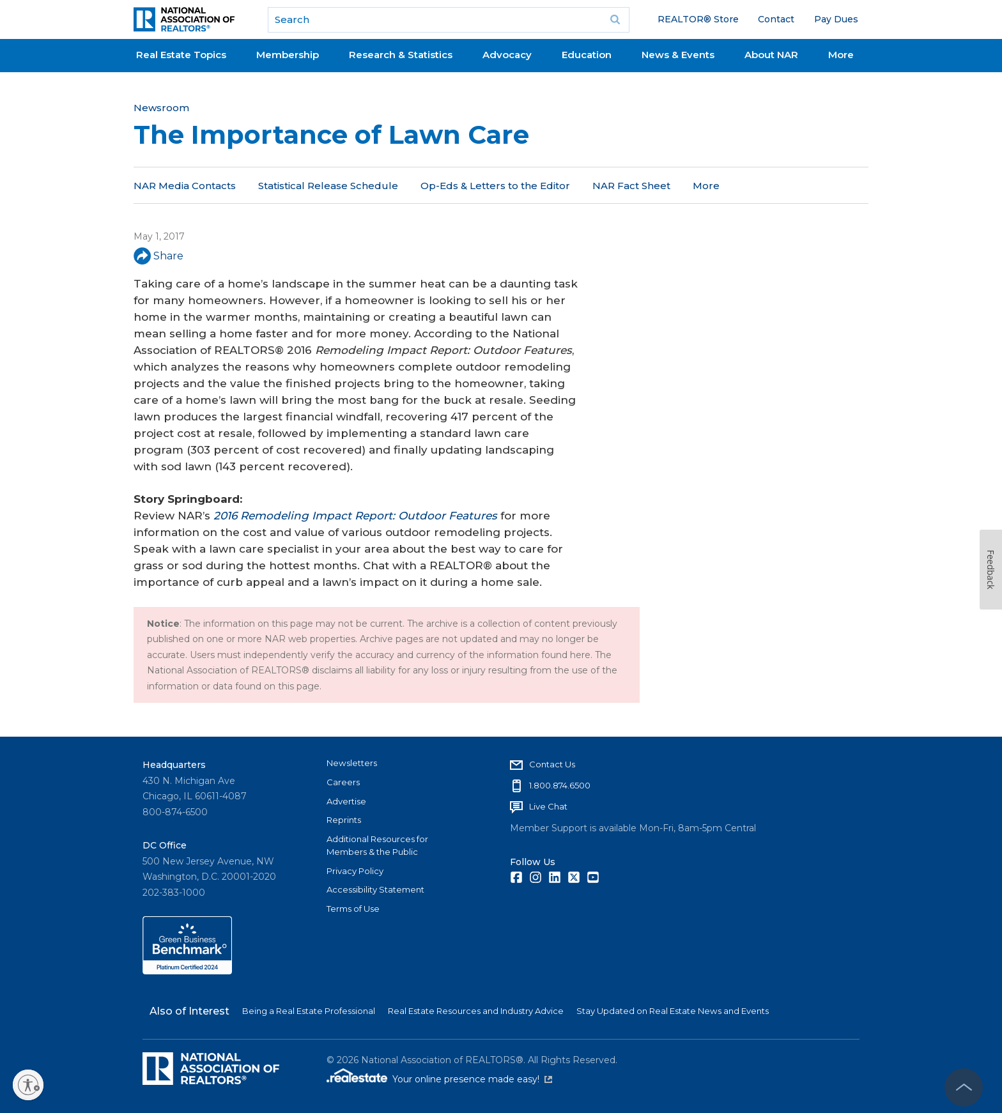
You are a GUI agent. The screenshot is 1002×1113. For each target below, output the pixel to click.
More (841, 55)
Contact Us (552, 764)
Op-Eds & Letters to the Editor (495, 186)
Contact (776, 19)
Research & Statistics (400, 55)
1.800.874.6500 (559, 785)
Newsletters (352, 763)
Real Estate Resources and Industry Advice (476, 1011)
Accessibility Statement (375, 889)
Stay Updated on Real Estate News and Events (672, 1011)
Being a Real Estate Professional (308, 1011)
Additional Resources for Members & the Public (377, 845)
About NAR (771, 55)
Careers (343, 782)
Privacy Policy (355, 871)
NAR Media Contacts (185, 186)
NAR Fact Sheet (631, 186)
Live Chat (548, 806)
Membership (287, 55)
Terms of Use (353, 908)
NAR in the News (734, 186)
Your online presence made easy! (472, 1079)
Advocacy (507, 55)
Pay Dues (836, 19)
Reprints (344, 820)
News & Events (678, 55)
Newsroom (161, 108)
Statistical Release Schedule (328, 186)
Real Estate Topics (181, 55)
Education (587, 55)
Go (615, 20)
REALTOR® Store (698, 19)
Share (158, 256)
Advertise (346, 801)
